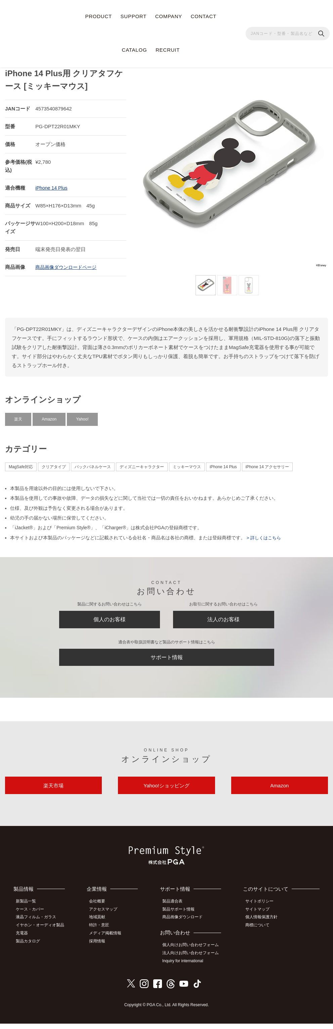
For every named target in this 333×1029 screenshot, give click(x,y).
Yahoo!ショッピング (166, 792)
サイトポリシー (262, 910)
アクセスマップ (107, 917)
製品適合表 (176, 910)
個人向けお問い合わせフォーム (194, 952)
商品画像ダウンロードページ (68, 264)
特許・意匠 (103, 932)
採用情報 (101, 947)
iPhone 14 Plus (52, 185)
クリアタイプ (54, 463)
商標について (260, 932)
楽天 (18, 416)
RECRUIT (168, 50)
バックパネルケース (93, 463)
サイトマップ (260, 917)
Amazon (49, 416)
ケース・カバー (32, 917)
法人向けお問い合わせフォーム (194, 959)
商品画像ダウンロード (186, 925)
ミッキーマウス (187, 463)
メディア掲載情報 (109, 939)
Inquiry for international (186, 967)
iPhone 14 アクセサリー (267, 463)
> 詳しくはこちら (264, 534)
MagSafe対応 (21, 463)
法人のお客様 (223, 618)
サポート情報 (167, 659)
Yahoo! (82, 416)
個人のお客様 (109, 618)
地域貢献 (101, 925)
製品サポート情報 (182, 917)
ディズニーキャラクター (142, 463)
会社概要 (101, 910)
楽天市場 (53, 792)
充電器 (24, 939)
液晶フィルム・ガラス (38, 925)
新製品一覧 (28, 910)
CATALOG (134, 50)
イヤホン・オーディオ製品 (42, 932)
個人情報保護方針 (264, 925)
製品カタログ (30, 947)
